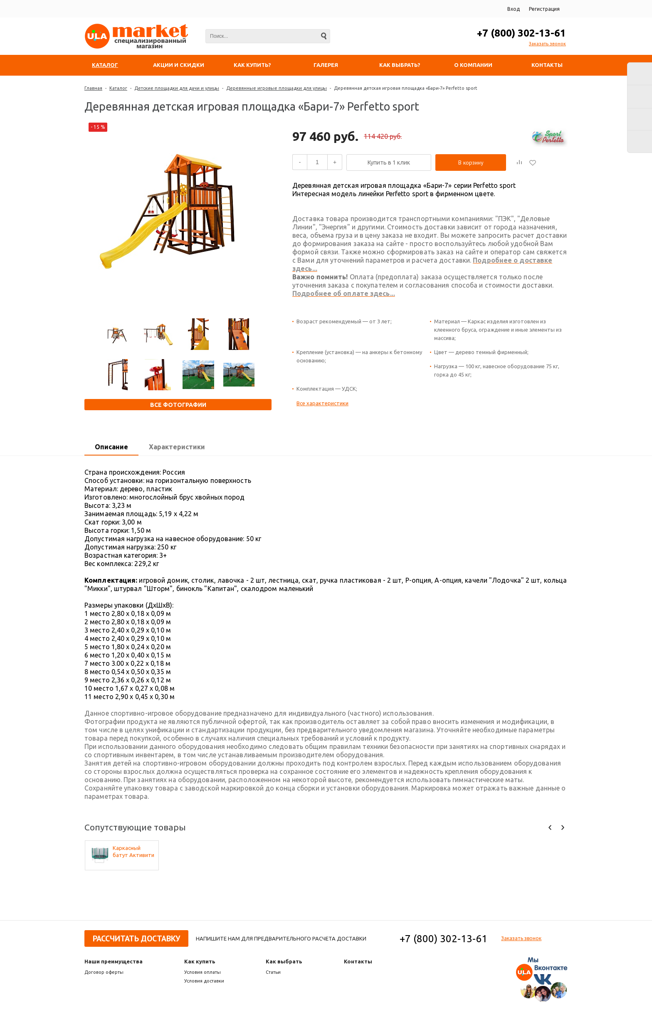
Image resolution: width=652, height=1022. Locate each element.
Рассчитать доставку (136, 938)
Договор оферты (103, 972)
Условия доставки (204, 980)
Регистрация (544, 9)
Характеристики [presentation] (177, 447)
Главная (93, 88)
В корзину (471, 162)
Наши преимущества (113, 961)
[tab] (111, 447)
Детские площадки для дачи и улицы (176, 88)
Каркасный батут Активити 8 (133, 852)
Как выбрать (284, 961)
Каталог (118, 88)
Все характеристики (322, 403)
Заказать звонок (547, 43)
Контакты (358, 961)
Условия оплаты (202, 972)
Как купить (199, 961)
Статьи (273, 972)
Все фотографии (178, 404)
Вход (513, 9)
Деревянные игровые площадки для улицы (276, 88)
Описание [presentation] (111, 447)
